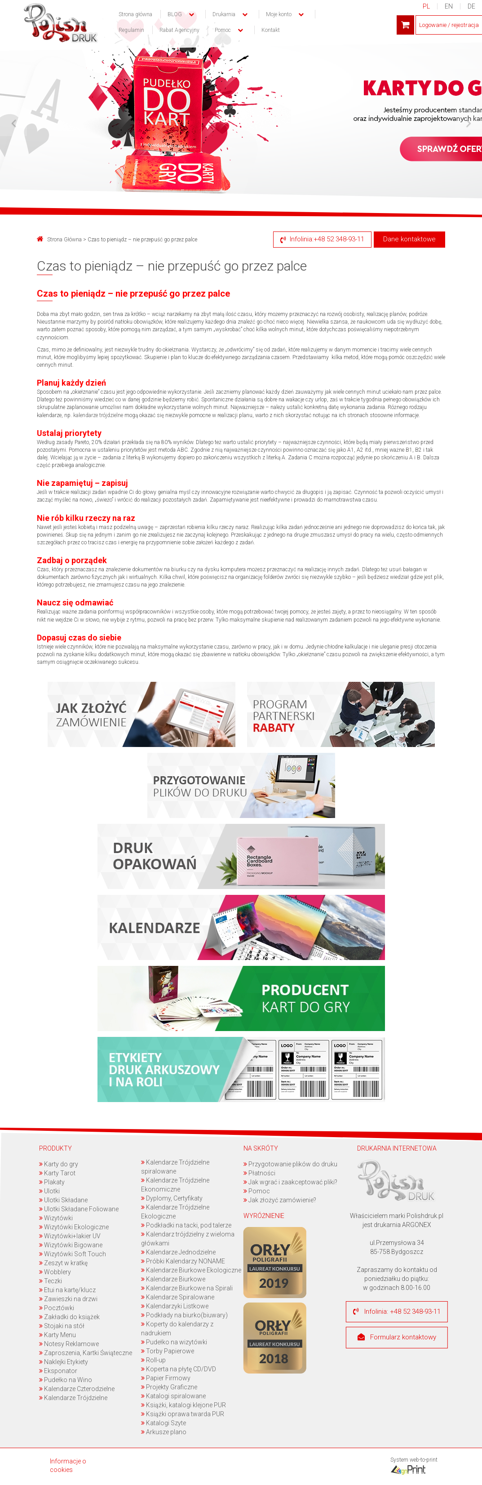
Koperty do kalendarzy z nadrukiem (177, 1328)
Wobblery (55, 1272)
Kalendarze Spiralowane (177, 1297)
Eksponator (58, 1370)
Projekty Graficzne (169, 1387)
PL (426, 6)
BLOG (175, 14)
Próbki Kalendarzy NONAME (183, 1261)
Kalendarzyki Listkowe (174, 1306)
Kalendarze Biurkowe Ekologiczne (191, 1270)
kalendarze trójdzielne (98, 415)
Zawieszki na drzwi (68, 1299)
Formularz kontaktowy (397, 1338)
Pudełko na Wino (65, 1379)
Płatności (259, 1173)
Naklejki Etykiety (63, 1361)
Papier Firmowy (165, 1378)
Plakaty (52, 1182)
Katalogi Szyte (163, 1423)
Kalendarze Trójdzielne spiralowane (175, 1167)
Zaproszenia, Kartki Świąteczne (85, 1352)
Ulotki (49, 1191)
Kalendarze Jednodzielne (178, 1252)
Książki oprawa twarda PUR (182, 1414)
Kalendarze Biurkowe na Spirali (187, 1288)
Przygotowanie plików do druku (290, 1164)
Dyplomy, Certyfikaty (172, 1198)
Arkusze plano (163, 1432)
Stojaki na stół (61, 1325)
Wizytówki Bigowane (70, 1245)
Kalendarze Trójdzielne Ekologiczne (175, 1212)
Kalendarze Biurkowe (173, 1279)
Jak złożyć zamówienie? (279, 1200)
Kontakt (270, 30)
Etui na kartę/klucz (67, 1290)
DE (471, 6)
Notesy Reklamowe (69, 1343)
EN (449, 6)
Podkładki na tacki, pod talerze (186, 1225)
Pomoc (256, 1191)
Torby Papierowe (167, 1351)
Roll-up (153, 1360)
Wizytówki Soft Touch (72, 1254)
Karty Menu (57, 1334)
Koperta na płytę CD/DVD (178, 1369)
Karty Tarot (57, 1173)
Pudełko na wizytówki (174, 1342)
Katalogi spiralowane (173, 1396)
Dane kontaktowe (409, 239)
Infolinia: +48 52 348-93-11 (397, 1311)
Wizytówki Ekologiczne (74, 1227)
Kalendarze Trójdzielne (73, 1397)
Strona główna (135, 14)
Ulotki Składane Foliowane (79, 1209)
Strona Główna (59, 239)
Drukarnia (223, 14)
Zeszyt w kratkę (63, 1263)
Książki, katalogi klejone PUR (183, 1405)
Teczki (50, 1281)
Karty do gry (58, 1164)
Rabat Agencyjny (179, 30)
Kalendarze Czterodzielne (77, 1388)
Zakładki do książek (69, 1316)
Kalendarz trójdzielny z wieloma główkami (187, 1239)
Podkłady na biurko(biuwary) (184, 1315)
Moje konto (279, 14)
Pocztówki (56, 1308)
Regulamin (131, 30)
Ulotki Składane (63, 1200)
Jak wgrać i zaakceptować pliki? (290, 1182)
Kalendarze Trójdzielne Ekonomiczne (175, 1185)
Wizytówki (56, 1218)
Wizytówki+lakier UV (70, 1236)
